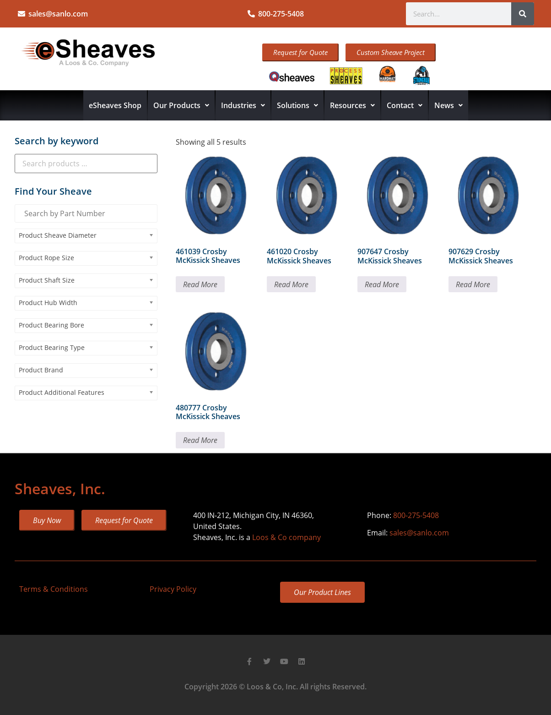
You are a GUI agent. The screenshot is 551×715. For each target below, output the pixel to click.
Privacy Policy (173, 589)
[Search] (522, 13)
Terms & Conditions (53, 589)
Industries (243, 105)
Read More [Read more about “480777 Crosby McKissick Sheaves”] (200, 440)
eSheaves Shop (115, 105)
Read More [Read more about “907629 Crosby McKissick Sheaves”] (473, 284)
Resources (352, 105)
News (448, 105)
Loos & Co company (286, 537)
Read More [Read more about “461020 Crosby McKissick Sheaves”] (291, 284)
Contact (404, 105)
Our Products (181, 105)
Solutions (297, 105)
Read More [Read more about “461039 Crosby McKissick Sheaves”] (200, 284)
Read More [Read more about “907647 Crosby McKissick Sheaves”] (382, 284)
